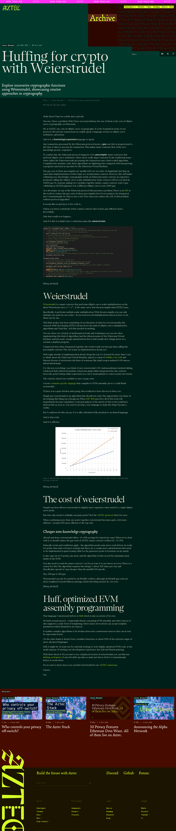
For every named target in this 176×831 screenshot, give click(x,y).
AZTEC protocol (105, 515)
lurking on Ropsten (52, 657)
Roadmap (156, 7)
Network (141, 7)
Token (148, 7)
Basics (164, 7)
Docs (171, 7)
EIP (126, 191)
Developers (129, 7)
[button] (130, 7)
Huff (81, 616)
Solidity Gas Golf (113, 357)
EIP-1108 (90, 399)
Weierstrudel (49, 304)
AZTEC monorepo (108, 665)
